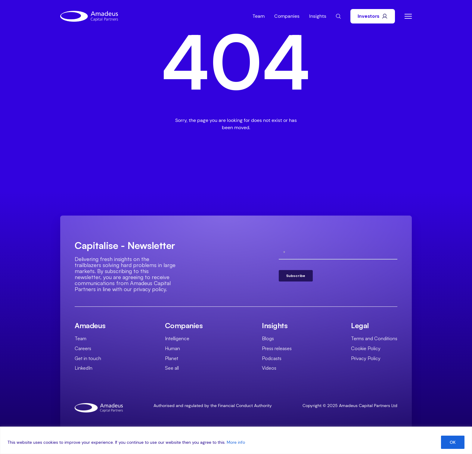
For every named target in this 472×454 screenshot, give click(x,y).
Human (172, 348)
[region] (236, 440)
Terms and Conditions (374, 338)
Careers (83, 348)
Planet (171, 358)
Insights (317, 16)
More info (236, 442)
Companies (287, 16)
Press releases (277, 348)
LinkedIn (83, 368)
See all (172, 368)
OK (453, 442)
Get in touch (88, 358)
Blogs (268, 338)
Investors (373, 16)
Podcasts (271, 358)
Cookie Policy (365, 348)
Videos (269, 368)
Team (259, 16)
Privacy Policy (365, 358)
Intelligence (177, 338)
